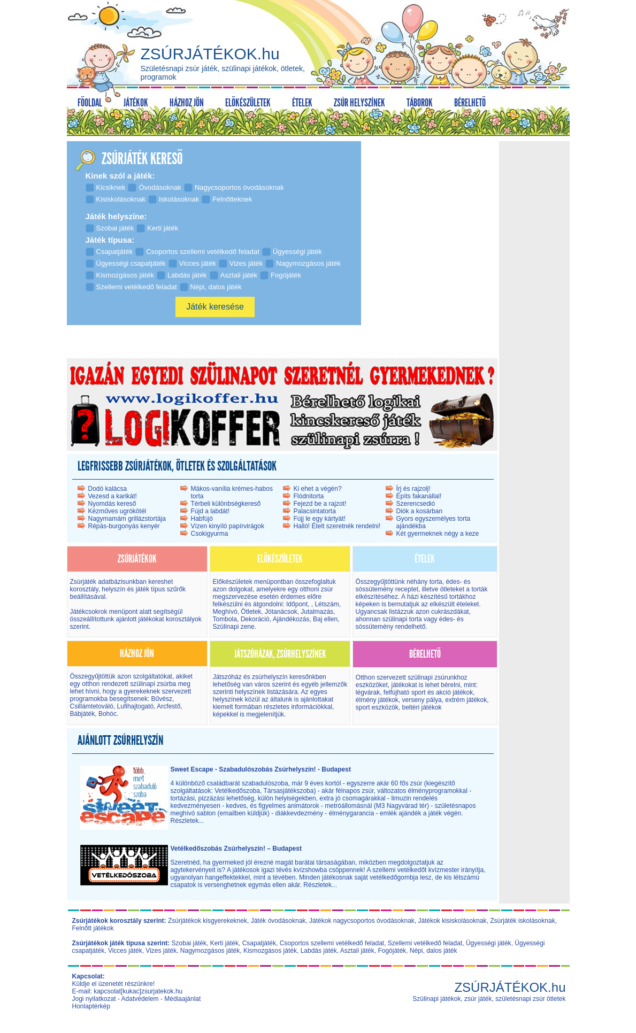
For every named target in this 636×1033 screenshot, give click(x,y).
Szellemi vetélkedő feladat (425, 943)
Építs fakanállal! (419, 496)
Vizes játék (161, 950)
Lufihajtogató (135, 706)
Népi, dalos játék (433, 950)
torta (436, 581)
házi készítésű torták (436, 596)
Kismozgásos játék (270, 950)
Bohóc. (108, 714)
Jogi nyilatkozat (94, 999)
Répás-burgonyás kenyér (124, 526)
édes (452, 581)
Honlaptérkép (91, 1006)
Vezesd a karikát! (112, 496)
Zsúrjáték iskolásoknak (522, 920)
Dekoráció (255, 619)
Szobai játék (189, 943)
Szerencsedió (415, 503)
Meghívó (225, 611)
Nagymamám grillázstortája (127, 518)
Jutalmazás (317, 611)
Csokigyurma (209, 533)
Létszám (327, 604)
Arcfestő (168, 706)
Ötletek (251, 611)
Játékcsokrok (89, 611)
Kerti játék (224, 943)
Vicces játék (125, 950)
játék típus (150, 589)
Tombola (225, 619)
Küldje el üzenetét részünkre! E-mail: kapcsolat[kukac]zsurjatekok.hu (127, 987)
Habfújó (202, 518)
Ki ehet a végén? (318, 488)
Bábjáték (82, 714)
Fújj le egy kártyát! (320, 518)
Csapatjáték (259, 943)
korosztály (84, 589)
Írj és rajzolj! (413, 488)
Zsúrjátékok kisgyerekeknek (207, 920)
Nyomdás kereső (112, 503)
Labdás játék (319, 950)
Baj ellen (325, 619)
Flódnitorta (309, 496)
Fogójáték (392, 950)
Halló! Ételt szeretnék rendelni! (337, 526)
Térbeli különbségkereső (226, 503)
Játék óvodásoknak (278, 920)
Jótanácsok (281, 611)
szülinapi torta (402, 619)
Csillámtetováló (91, 706)
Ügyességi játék (488, 943)
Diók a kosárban (419, 511)
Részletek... (187, 820)
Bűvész (160, 699)
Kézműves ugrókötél (117, 511)
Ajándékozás (291, 619)
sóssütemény (375, 589)
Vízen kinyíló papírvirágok (227, 526)
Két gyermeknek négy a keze (437, 533)
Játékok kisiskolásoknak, (453, 920)
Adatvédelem (140, 999)
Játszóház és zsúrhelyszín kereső (261, 677)
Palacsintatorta (315, 511)
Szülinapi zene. (234, 626)
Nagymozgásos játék (210, 950)
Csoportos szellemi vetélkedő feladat (332, 943)
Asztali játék (357, 950)
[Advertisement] (534, 304)
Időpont (296, 604)
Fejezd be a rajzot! (320, 503)
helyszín (114, 589)
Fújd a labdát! (210, 511)
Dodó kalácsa (107, 488)
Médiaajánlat (182, 999)
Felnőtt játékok (93, 928)
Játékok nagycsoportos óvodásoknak (362, 920)
